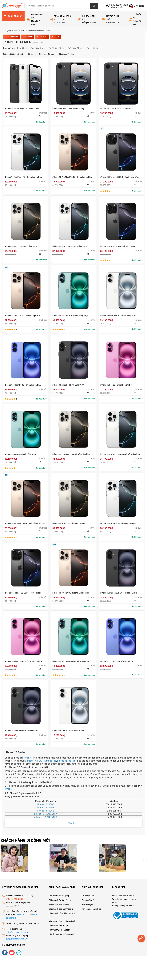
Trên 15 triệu (92, 48)
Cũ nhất (31, 54)
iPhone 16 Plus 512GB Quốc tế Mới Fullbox (118, 593)
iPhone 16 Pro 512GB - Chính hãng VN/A (70, 246)
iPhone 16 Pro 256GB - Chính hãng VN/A (117, 246)
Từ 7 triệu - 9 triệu (56, 48)
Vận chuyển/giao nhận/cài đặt (62, 918)
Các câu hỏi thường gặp (59, 893)
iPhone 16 (55, 37)
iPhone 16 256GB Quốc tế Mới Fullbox (21, 730)
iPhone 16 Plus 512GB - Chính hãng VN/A (70, 316)
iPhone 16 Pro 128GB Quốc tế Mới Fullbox (70, 593)
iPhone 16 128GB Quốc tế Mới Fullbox (68, 730)
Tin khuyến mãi (88, 897)
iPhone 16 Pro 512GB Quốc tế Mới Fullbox (118, 523)
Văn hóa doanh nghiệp (91, 906)
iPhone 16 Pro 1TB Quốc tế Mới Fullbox (69, 523)
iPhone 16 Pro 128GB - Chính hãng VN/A (22, 316)
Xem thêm (73, 823)
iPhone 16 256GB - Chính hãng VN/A (116, 385)
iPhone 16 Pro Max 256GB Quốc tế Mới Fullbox (25, 523)
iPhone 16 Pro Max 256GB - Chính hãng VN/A (119, 177)
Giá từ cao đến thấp (66, 54)
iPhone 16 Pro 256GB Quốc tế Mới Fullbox (23, 593)
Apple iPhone (30, 30)
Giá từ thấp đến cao (46, 54)
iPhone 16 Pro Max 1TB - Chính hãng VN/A (23, 177)
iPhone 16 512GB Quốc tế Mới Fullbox (116, 661)
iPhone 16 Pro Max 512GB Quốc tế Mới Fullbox (120, 454)
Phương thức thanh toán (59, 927)
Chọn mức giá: (9, 48)
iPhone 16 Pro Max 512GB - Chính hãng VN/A (72, 177)
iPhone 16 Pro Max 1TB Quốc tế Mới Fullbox (71, 454)
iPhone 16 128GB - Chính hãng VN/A (20, 454)
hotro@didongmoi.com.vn (17, 929)
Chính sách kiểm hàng (58, 923)
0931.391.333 (118, 4)
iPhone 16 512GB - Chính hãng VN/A (68, 385)
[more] (141, 938)
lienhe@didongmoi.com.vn (123, 903)
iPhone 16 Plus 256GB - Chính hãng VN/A (118, 316)
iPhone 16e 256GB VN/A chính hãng (68, 108)
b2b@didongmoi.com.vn (16, 936)
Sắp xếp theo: (9, 54)
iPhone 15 (10, 789)
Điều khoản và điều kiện (59, 902)
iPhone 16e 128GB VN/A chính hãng (116, 108)
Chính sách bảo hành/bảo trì (61, 906)
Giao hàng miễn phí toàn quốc (61, 931)
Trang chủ (8, 30)
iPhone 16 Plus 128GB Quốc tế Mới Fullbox (71, 661)
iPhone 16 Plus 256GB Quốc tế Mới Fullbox (23, 661)
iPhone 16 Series (43, 30)
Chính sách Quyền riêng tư (60, 897)
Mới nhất (20, 54)
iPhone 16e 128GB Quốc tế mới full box (22, 108)
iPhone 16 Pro (27, 37)
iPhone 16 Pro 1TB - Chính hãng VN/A (21, 246)
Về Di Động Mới (88, 902)
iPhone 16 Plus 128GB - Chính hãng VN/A (23, 385)
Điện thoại (19, 30)
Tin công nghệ (88, 893)
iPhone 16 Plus (42, 37)
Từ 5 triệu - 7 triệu (38, 48)
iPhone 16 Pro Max (11, 37)
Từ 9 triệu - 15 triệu (76, 48)
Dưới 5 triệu (22, 48)
